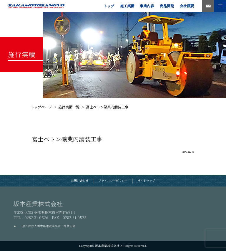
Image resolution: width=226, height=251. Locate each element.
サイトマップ (146, 181)
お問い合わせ (80, 181)
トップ (109, 6)
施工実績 (127, 6)
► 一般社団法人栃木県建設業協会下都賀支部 (44, 226)
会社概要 (187, 6)
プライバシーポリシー (113, 181)
